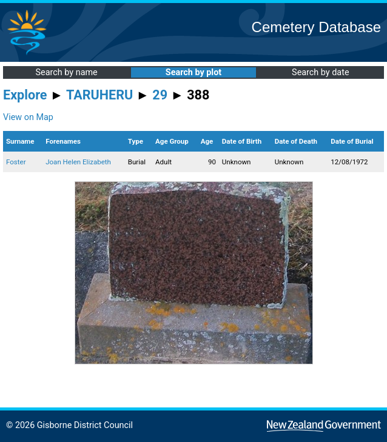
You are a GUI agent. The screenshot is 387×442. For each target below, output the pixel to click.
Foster (16, 162)
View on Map (28, 117)
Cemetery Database (316, 27)
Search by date (320, 72)
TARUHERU (99, 94)
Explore (25, 94)
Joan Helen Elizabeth (78, 162)
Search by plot (193, 72)
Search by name (67, 72)
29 (159, 94)
